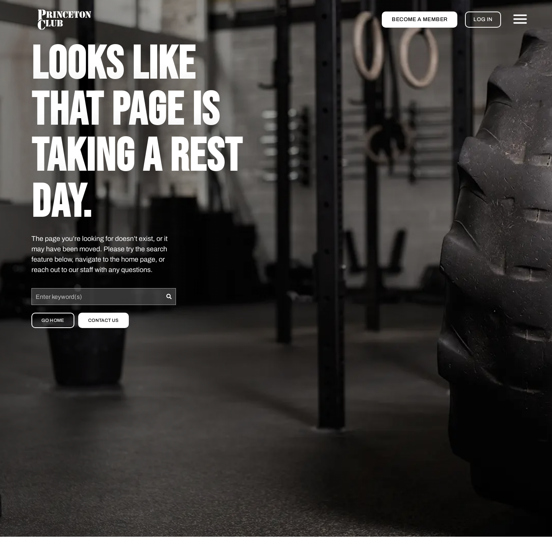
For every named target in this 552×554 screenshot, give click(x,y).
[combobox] (97, 296)
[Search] (169, 296)
